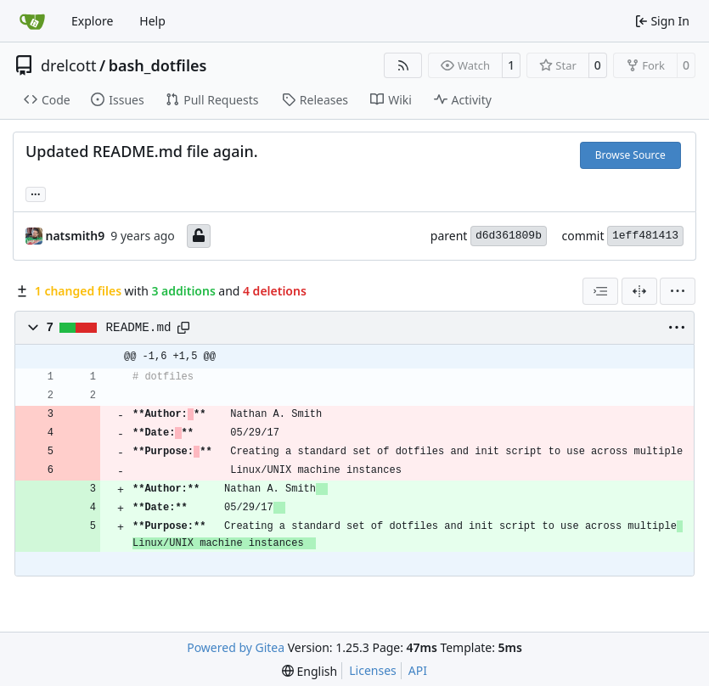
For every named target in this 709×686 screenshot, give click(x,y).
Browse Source (630, 155)
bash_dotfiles (158, 65)
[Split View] (639, 291)
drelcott (68, 65)
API (417, 670)
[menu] (677, 291)
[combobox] (600, 291)
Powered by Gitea (235, 647)
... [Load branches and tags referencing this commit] (36, 193)
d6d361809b (508, 235)
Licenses (373, 670)
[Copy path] (183, 328)
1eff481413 (645, 235)
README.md (139, 328)
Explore (92, 21)
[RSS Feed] (403, 65)
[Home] (32, 21)
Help (152, 21)
